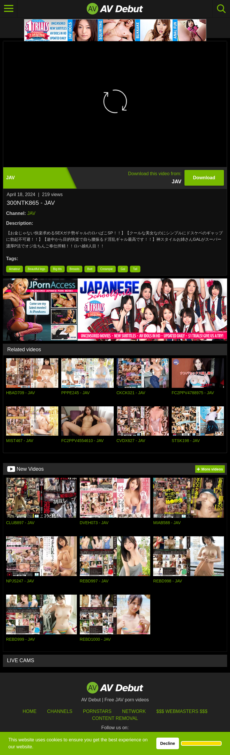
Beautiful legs (36, 269)
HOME (30, 711)
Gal (123, 269)
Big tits (57, 269)
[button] (201, 743)
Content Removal (115, 718)
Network (134, 711)
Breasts (74, 269)
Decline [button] (167, 743)
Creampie (106, 269)
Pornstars (97, 711)
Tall (135, 269)
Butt (90, 269)
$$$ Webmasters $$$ (181, 711)
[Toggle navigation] (8, 8)
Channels (59, 711)
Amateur (14, 269)
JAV (31, 213)
